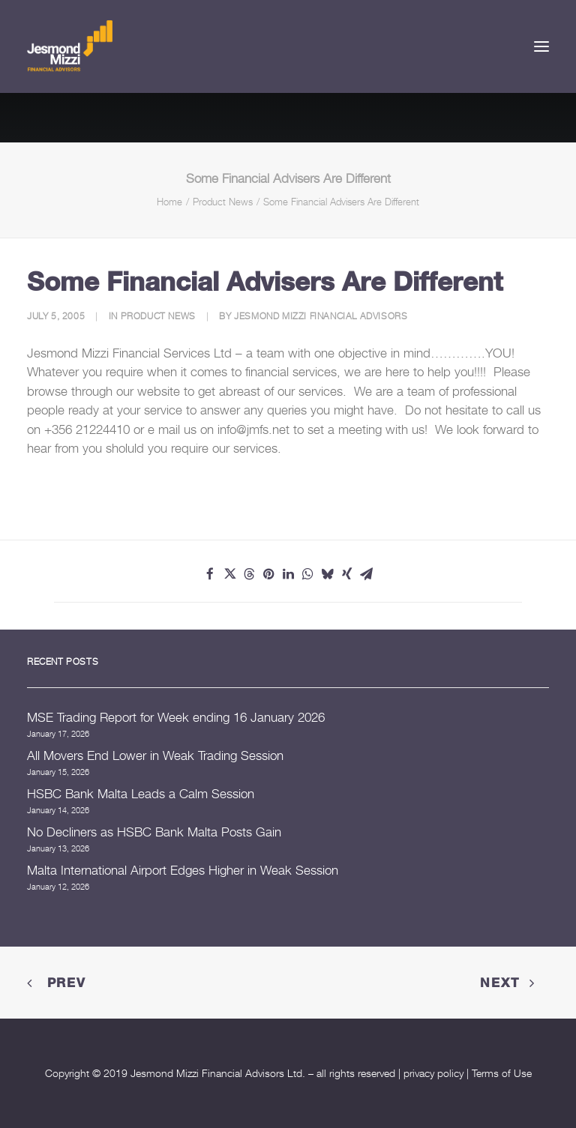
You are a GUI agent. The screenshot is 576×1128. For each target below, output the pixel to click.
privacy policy (434, 1073)
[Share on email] (366, 574)
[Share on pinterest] (269, 574)
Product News (223, 202)
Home (169, 202)
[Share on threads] (249, 574)
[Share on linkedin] (288, 574)
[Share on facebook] (210, 574)
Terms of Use (502, 1073)
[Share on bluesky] (327, 574)
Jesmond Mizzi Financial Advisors (320, 316)
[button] (541, 46)
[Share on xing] (347, 574)
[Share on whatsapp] (307, 574)
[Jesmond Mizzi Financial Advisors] (69, 46)
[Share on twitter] (229, 574)
